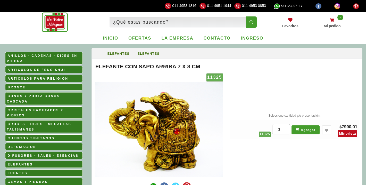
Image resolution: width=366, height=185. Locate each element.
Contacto (217, 38)
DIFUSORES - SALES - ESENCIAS (43, 156)
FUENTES (18, 173)
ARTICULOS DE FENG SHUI (36, 70)
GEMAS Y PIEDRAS (28, 182)
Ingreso (252, 38)
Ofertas (139, 38)
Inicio (110, 38)
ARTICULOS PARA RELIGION (38, 78)
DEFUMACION (22, 147)
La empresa (177, 38)
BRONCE (17, 87)
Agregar (305, 129)
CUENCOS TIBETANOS (31, 138)
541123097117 (288, 6)
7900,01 (349, 126)
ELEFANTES (20, 164)
